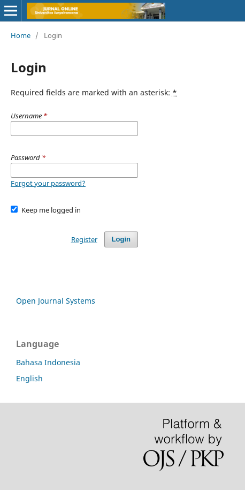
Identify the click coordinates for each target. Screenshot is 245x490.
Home (20, 35)
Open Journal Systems (55, 301)
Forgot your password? (48, 183)
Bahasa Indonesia (48, 362)
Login (121, 239)
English (29, 378)
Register (84, 239)
